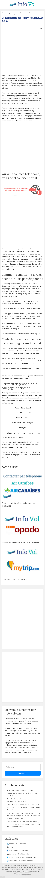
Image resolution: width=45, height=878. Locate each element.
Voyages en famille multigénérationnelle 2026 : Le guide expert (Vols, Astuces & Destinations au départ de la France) (23, 815)
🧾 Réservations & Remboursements (20, 861)
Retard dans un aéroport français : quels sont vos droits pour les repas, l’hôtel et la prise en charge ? (23, 807)
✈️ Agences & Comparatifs (16, 844)
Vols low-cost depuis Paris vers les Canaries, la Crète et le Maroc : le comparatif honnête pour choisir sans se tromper (23, 824)
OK (2, 877)
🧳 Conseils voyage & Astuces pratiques (21, 857)
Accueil (4, 13)
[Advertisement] (22, 49)
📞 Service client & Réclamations (18, 13)
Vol (22, 4)
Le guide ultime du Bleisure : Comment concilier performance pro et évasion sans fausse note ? (22, 793)
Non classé (10, 847)
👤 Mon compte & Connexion (17, 850)
